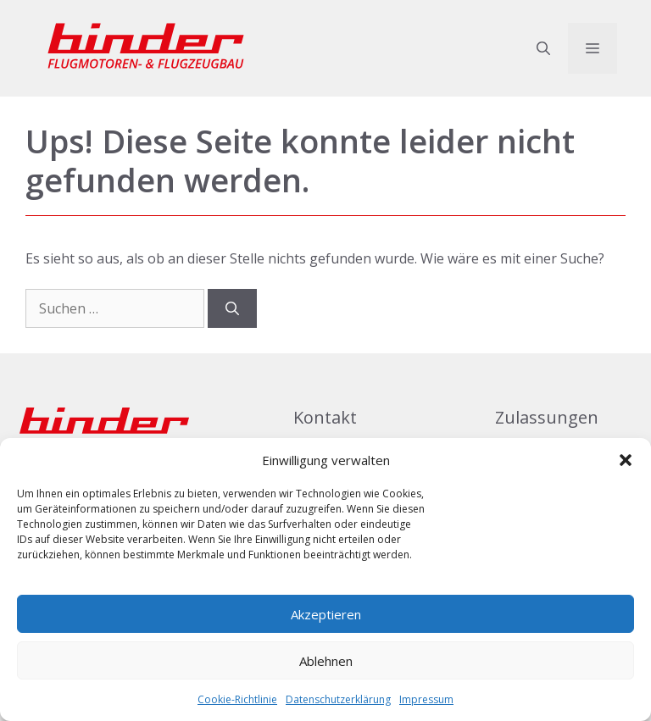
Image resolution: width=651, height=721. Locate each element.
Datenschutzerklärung (338, 699)
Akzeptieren (326, 614)
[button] (625, 460)
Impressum (426, 699)
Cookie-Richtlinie (237, 699)
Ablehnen (326, 660)
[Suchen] (232, 308)
